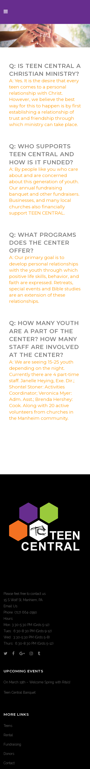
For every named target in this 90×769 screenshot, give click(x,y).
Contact (9, 763)
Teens (8, 726)
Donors (9, 754)
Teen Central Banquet (20, 692)
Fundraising (12, 744)
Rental (8, 735)
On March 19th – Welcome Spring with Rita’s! (37, 682)
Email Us (10, 606)
